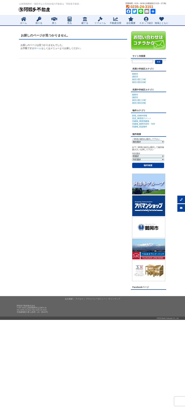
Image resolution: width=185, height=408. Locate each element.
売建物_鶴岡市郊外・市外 (143, 124)
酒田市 (135, 77)
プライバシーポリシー (96, 299)
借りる (38, 20)
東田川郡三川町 (139, 79)
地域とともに (161, 20)
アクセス (79, 299)
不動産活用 (115, 20)
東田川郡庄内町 (139, 82)
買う (54, 20)
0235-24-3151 (139, 7)
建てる (84, 20)
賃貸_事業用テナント (141, 118)
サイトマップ (114, 299)
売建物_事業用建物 (140, 121)
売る (69, 20)
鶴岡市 (135, 74)
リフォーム (100, 20)
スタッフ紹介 (146, 20)
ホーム (23, 20)
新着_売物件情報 (139, 115)
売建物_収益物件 (139, 126)
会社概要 (130, 20)
